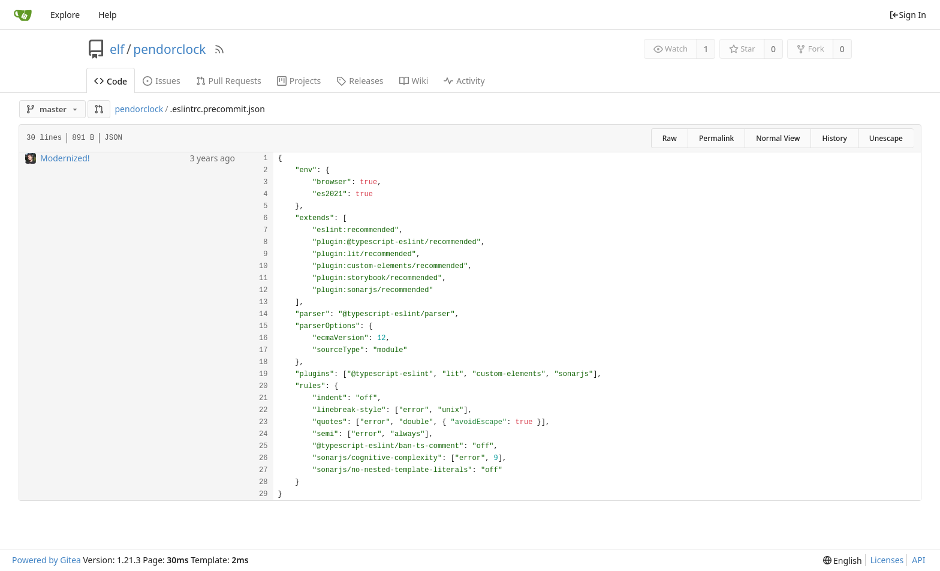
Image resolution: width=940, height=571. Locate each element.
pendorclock (169, 49)
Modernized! (65, 158)
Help (107, 14)
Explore (65, 14)
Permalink (716, 138)
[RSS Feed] (219, 49)
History (834, 138)
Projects (299, 80)
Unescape (886, 138)
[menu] (842, 560)
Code (110, 81)
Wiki (414, 80)
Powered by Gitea (46, 560)
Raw (669, 138)
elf (117, 49)
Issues (161, 80)
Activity (464, 80)
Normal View (778, 138)
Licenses (887, 560)
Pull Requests (228, 80)
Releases (359, 80)
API (918, 560)
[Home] (23, 15)
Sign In (907, 14)
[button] (99, 109)
